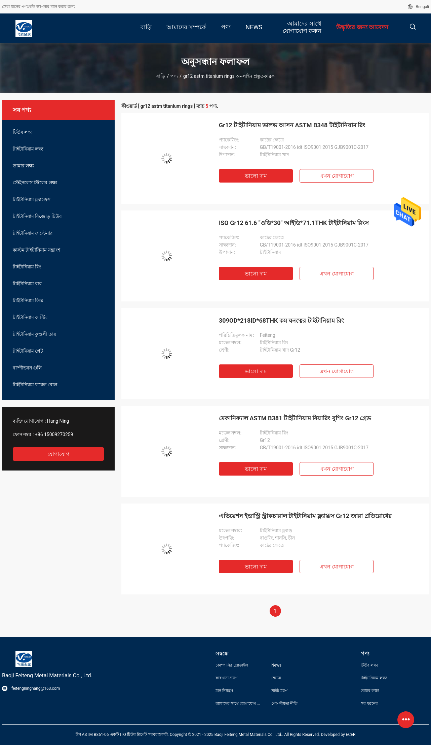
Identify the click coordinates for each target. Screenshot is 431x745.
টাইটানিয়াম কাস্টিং (30, 317)
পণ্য (174, 76)
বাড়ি (160, 76)
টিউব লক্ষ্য (23, 132)
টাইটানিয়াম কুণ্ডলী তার (34, 334)
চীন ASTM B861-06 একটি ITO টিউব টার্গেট (111, 734)
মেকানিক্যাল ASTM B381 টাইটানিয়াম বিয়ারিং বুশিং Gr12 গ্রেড (295, 418)
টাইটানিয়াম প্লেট (28, 351)
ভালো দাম (256, 176)
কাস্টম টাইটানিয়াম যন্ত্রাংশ (36, 250)
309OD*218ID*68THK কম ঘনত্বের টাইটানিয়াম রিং (281, 320)
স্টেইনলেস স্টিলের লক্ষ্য (35, 182)
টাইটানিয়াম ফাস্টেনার (33, 233)
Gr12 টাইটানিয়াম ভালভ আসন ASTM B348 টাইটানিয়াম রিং (292, 125)
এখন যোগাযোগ (336, 176)
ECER (351, 734)
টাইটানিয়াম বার (27, 283)
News (276, 665)
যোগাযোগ (58, 454)
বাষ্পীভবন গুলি (27, 367)
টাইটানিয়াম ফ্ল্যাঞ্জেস (31, 199)
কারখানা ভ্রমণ (226, 678)
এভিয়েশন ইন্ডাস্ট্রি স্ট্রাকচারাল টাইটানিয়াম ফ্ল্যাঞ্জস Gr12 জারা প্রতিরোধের (305, 515)
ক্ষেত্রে (276, 678)
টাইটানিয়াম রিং (27, 266)
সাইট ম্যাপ (279, 690)
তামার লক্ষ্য (23, 165)
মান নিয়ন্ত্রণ (224, 690)
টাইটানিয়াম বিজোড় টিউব (37, 216)
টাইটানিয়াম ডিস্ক (28, 300)
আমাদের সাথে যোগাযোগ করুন (238, 703)
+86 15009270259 (54, 434)
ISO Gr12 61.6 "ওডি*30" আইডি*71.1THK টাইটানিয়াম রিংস (294, 222)
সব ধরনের (369, 703)
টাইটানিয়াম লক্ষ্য (28, 149)
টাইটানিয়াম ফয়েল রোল (35, 384)
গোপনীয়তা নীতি (284, 703)
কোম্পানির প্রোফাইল (231, 665)
